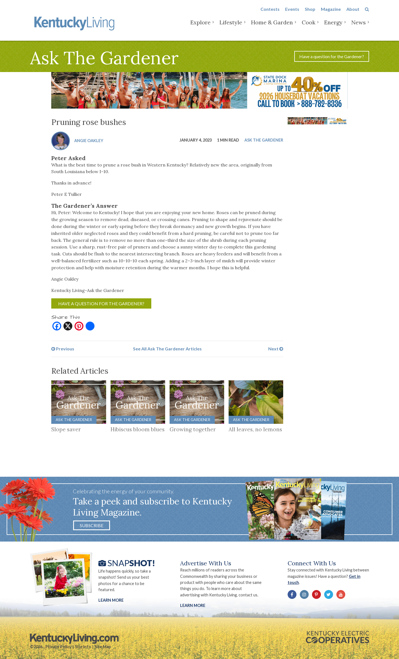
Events (292, 14)
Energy (333, 27)
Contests (270, 14)
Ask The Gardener (263, 140)
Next (275, 348)
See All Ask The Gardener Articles (167, 348)
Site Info (83, 646)
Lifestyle (230, 27)
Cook (308, 27)
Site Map (102, 646)
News (358, 27)
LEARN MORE (192, 605)
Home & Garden (272, 27)
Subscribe (91, 525)
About (352, 14)
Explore (200, 27)
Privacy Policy (58, 646)
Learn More (111, 600)
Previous (62, 348)
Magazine (331, 14)
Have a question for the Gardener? (331, 56)
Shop (310, 14)
